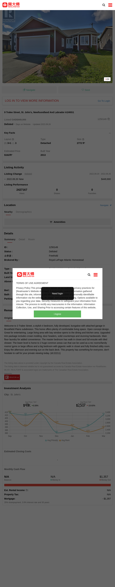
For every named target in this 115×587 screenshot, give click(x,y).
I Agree (57, 314)
